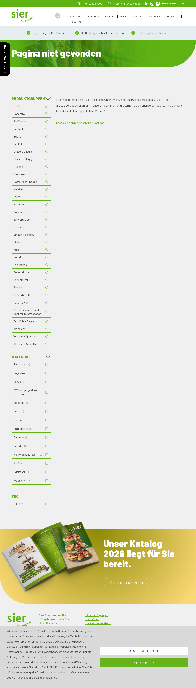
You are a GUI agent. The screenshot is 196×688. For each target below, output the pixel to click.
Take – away (20, 302)
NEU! (16, 106)
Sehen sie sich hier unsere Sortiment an (80, 122)
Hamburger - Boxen (25, 181)
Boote (17, 136)
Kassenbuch (20, 212)
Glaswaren (19, 174)
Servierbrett (20, 279)
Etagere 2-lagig (22, 151)
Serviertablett (21, 219)
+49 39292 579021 (93, 3)
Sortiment (94, 16)
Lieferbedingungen (96, 615)
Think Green (152, 16)
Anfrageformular (172, 3)
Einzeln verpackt (23, 234)
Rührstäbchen (22, 272)
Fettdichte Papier (24, 321)
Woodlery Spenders (25, 336)
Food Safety (172, 16)
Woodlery (19, 328)
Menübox (18, 204)
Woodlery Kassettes (25, 344)
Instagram (152, 3)
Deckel (17, 144)
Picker (17, 242)
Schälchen (19, 121)
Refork (17, 257)
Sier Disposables (131, 16)
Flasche (18, 166)
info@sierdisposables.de (126, 3)
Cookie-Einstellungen (144, 650)
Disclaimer (92, 619)
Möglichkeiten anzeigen (126, 582)
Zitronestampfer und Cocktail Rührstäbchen (27, 311)
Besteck (18, 129)
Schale (17, 287)
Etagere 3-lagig (22, 159)
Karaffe (18, 189)
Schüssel (18, 227)
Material (110, 16)
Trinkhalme (20, 264)
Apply (58, 16)
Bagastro (19, 113)
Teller (16, 196)
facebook (158, 3)
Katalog (75, 22)
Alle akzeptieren (143, 662)
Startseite (77, 16)
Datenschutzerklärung (99, 623)
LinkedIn (146, 3)
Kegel (16, 249)
